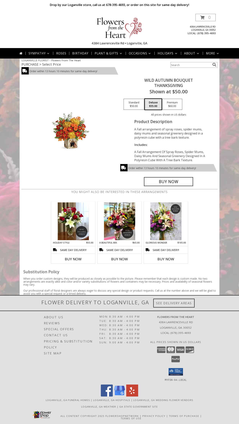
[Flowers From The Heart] (119, 31)
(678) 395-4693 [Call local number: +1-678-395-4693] (206, 33)
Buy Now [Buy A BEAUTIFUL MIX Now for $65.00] (119, 259)
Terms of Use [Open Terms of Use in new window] (131, 418)
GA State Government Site (138, 406)
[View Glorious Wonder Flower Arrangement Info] (165, 221)
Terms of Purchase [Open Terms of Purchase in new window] (184, 415)
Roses (61, 53)
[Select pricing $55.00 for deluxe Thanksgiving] (153, 104)
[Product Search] (191, 65)
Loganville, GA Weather (98, 406)
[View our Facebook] (107, 395)
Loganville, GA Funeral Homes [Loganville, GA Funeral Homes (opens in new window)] (68, 400)
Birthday (80, 53)
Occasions (140, 53)
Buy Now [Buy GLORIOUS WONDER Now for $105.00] (165, 259)
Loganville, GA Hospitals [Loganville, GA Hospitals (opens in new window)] (111, 400)
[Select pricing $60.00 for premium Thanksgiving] (172, 104)
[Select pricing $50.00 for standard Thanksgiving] (134, 104)
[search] (214, 65)
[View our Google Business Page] (119, 395)
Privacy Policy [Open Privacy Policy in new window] (153, 415)
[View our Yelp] (132, 395)
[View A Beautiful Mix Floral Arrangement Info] (119, 221)
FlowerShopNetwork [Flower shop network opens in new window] (122, 415)
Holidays (168, 53)
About (192, 53)
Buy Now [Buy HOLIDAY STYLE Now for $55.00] (73, 259)
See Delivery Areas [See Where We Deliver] (174, 303)
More (213, 53)
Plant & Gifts (109, 53)
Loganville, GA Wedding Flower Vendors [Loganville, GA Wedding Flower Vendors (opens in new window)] (163, 400)
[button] (205, 17)
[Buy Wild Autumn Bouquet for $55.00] (168, 181)
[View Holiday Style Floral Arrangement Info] (73, 221)
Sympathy (39, 53)
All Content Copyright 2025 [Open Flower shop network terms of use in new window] (82, 415)
